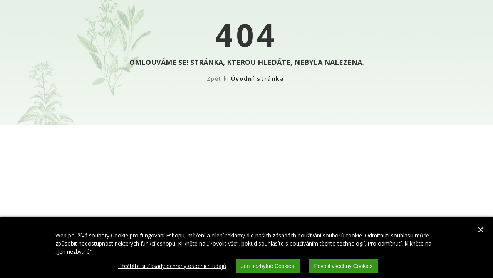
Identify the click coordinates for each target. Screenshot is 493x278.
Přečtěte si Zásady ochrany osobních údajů (172, 266)
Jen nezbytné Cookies (267, 266)
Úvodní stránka (257, 78)
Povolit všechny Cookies (343, 266)
